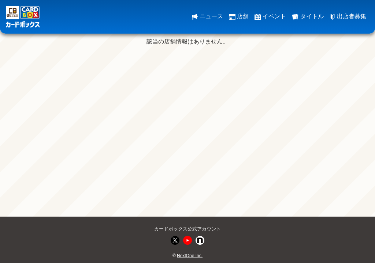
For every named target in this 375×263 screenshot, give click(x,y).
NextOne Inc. (190, 255)
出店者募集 (348, 16)
